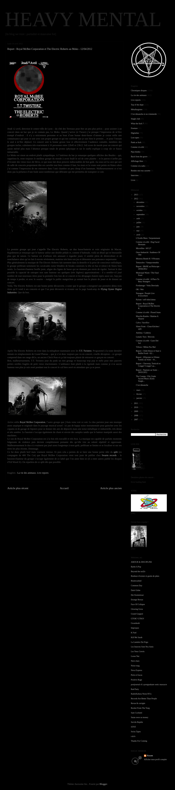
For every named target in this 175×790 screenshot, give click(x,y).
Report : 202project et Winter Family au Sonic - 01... (147, 358)
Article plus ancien (111, 488)
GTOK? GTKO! (137, 619)
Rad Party (135, 689)
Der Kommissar (137, 595)
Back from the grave (139, 157)
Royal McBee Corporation (32, 422)
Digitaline (135, 133)
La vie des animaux (26, 472)
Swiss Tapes (136, 732)
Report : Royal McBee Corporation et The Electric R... (148, 306)
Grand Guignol (137, 614)
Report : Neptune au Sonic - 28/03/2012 (147, 371)
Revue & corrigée (138, 703)
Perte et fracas (136, 675)
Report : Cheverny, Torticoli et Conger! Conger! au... (148, 364)
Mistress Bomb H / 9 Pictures (148, 259)
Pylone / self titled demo (146, 300)
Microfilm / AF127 (143, 248)
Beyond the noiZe (138, 571)
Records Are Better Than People (144, 699)
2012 (136, 199)
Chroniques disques (139, 90)
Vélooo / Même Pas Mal (146, 347)
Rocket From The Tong (140, 708)
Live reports (43, 472)
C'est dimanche (142, 385)
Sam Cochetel (136, 713)
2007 (136, 419)
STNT (133, 727)
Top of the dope (137, 105)
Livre (133, 180)
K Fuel (133, 633)
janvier (139, 398)
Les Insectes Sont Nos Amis (142, 647)
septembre (140, 214)
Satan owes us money (139, 717)
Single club (135, 119)
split (116, 452)
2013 (136, 195)
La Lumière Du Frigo (139, 642)
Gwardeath (135, 623)
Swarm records (109, 455)
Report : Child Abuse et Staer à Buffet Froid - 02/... (148, 352)
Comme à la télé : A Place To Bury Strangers (147, 280)
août (138, 218)
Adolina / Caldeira (143, 333)
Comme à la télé (137, 147)
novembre (140, 206)
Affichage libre (137, 161)
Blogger (103, 784)
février (139, 394)
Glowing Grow (137, 609)
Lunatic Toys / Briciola (145, 337)
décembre (140, 202)
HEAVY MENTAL (83, 19)
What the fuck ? (137, 123)
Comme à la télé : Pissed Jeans (148, 312)
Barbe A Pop (136, 567)
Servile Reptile (137, 722)
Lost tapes (135, 138)
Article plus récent (17, 488)
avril (138, 235)
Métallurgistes (136, 109)
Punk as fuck (136, 142)
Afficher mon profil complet (155, 759)
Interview (135, 175)
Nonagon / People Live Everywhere (145, 294)
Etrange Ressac (137, 600)
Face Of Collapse (138, 604)
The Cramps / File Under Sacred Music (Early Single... (146, 378)
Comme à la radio (138, 166)
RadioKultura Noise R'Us (141, 694)
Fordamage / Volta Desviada (147, 285)
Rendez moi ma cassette (140, 171)
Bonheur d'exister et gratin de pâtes (145, 576)
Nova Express (136, 670)
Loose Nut (135, 656)
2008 (136, 415)
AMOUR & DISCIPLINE (141, 562)
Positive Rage (136, 680)
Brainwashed (136, 581)
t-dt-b (133, 736)
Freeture (134, 128)
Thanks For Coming (139, 741)
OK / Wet (140, 289)
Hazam (150, 756)
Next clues (135, 661)
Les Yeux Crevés (138, 651)
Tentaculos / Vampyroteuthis (147, 263)
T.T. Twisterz (85, 350)
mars (138, 390)
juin (138, 227)
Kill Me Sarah (136, 637)
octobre (139, 210)
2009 (136, 411)
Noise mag (135, 666)
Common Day (136, 585)
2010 (136, 407)
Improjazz (135, 628)
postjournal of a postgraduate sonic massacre (149, 684)
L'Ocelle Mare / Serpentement (148, 238)
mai (138, 231)
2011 (136, 403)
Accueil (64, 488)
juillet (139, 222)
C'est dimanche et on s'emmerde (144, 114)
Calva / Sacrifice (142, 323)
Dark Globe (135, 590)
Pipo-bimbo (135, 152)
